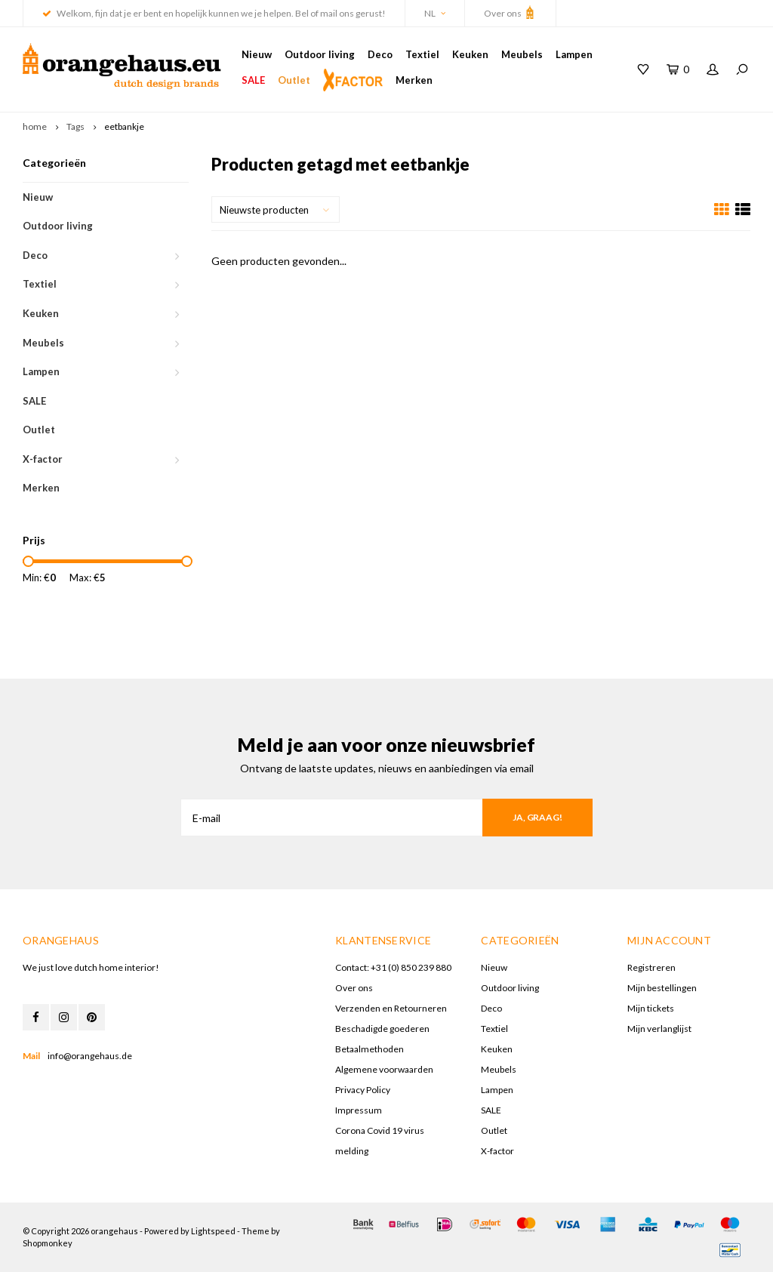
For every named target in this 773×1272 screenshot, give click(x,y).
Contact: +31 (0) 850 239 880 (393, 967)
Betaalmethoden (369, 1049)
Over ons (510, 12)
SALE (253, 80)
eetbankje (124, 126)
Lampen (574, 54)
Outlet (294, 80)
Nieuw (257, 54)
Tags (75, 126)
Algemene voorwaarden (384, 1069)
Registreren (651, 967)
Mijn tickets (650, 1008)
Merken (414, 80)
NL (434, 13)
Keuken (470, 54)
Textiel (422, 54)
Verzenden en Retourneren (391, 1008)
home (35, 126)
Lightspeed (213, 1231)
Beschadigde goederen (382, 1028)
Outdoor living (320, 54)
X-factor (43, 459)
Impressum (358, 1110)
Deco (380, 54)
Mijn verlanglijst (659, 1028)
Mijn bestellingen (662, 987)
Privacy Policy (362, 1089)
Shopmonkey (47, 1243)
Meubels (522, 54)
